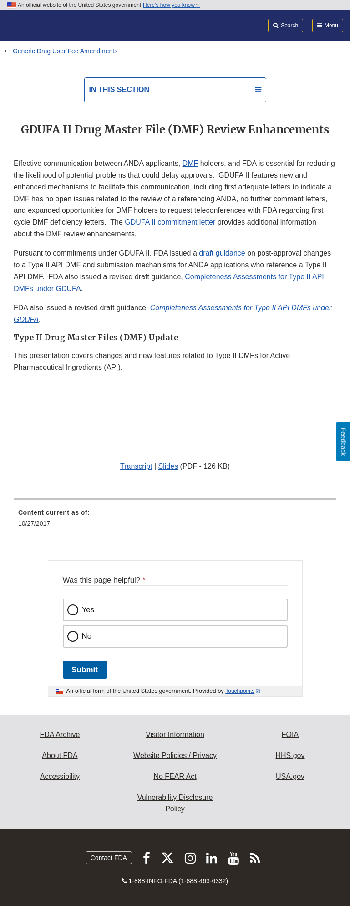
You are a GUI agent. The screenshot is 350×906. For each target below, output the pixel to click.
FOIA (290, 734)
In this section (119, 89)
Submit (85, 669)
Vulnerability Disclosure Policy (175, 803)
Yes (88, 609)
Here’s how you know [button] (171, 5)
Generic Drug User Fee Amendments (65, 51)
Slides (168, 466)
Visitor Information (175, 734)
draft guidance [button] (222, 253)
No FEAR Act (174, 776)
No (87, 636)
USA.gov (290, 776)
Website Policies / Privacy (175, 755)
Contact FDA (109, 857)
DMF (190, 163)
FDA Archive (60, 734)
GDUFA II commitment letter (170, 222)
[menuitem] (175, 521)
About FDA (59, 755)
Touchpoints (239, 691)
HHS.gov (289, 755)
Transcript (136, 466)
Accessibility (60, 776)
